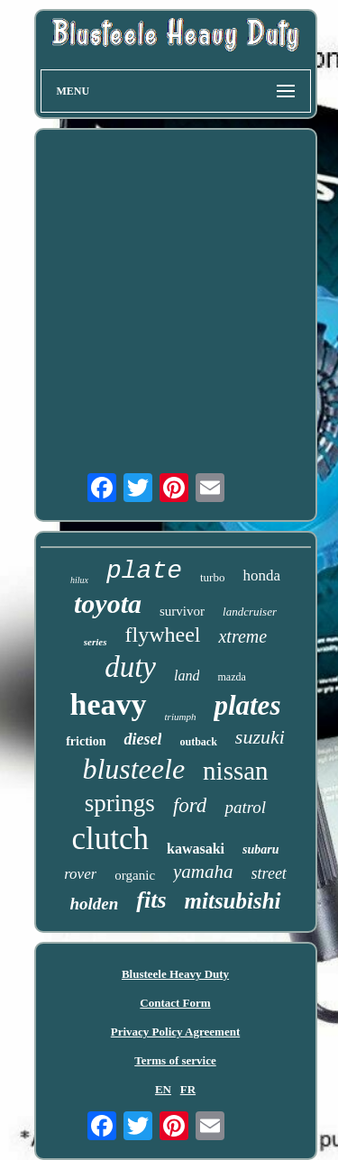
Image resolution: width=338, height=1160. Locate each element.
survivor (182, 611)
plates (247, 705)
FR (188, 1089)
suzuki (260, 737)
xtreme (242, 636)
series (95, 641)
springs (120, 803)
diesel (142, 739)
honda (261, 575)
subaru (260, 849)
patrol (245, 807)
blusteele (133, 769)
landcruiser (250, 611)
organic (134, 875)
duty (130, 667)
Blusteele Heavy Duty (175, 974)
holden (93, 903)
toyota (108, 603)
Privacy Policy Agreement (175, 1031)
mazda (231, 677)
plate (144, 571)
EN (163, 1089)
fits (151, 900)
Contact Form (175, 1002)
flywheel (163, 634)
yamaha (203, 871)
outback (197, 741)
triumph (180, 716)
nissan (236, 770)
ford (190, 805)
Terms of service (175, 1060)
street (269, 873)
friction (85, 741)
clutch (110, 838)
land (186, 675)
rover (80, 873)
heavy (108, 704)
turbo (212, 577)
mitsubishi (233, 901)
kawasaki (195, 848)
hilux (79, 580)
